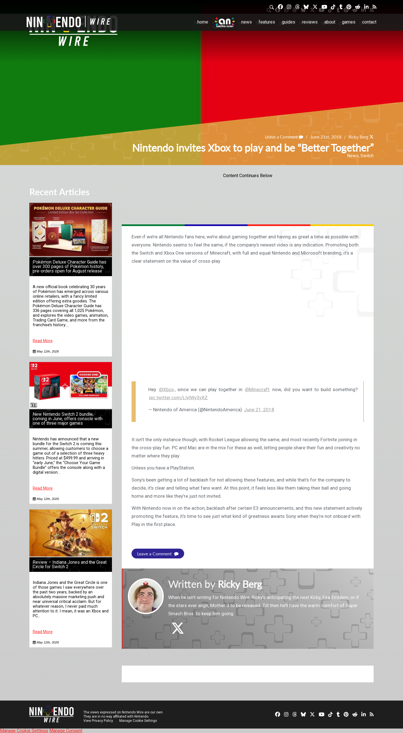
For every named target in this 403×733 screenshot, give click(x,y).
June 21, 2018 (259, 409)
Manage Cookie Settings (138, 720)
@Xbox (166, 389)
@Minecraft (257, 389)
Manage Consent (65, 730)
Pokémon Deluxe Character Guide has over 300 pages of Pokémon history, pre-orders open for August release (69, 266)
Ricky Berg (357, 136)
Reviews (310, 22)
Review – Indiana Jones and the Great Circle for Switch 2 (70, 564)
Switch (367, 155)
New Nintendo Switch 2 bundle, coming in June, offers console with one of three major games (67, 419)
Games (348, 22)
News (246, 22)
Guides (288, 22)
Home (202, 22)
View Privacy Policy (98, 720)
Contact (369, 22)
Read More (43, 341)
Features (267, 22)
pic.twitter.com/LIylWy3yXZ (178, 397)
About (329, 22)
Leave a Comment (282, 136)
